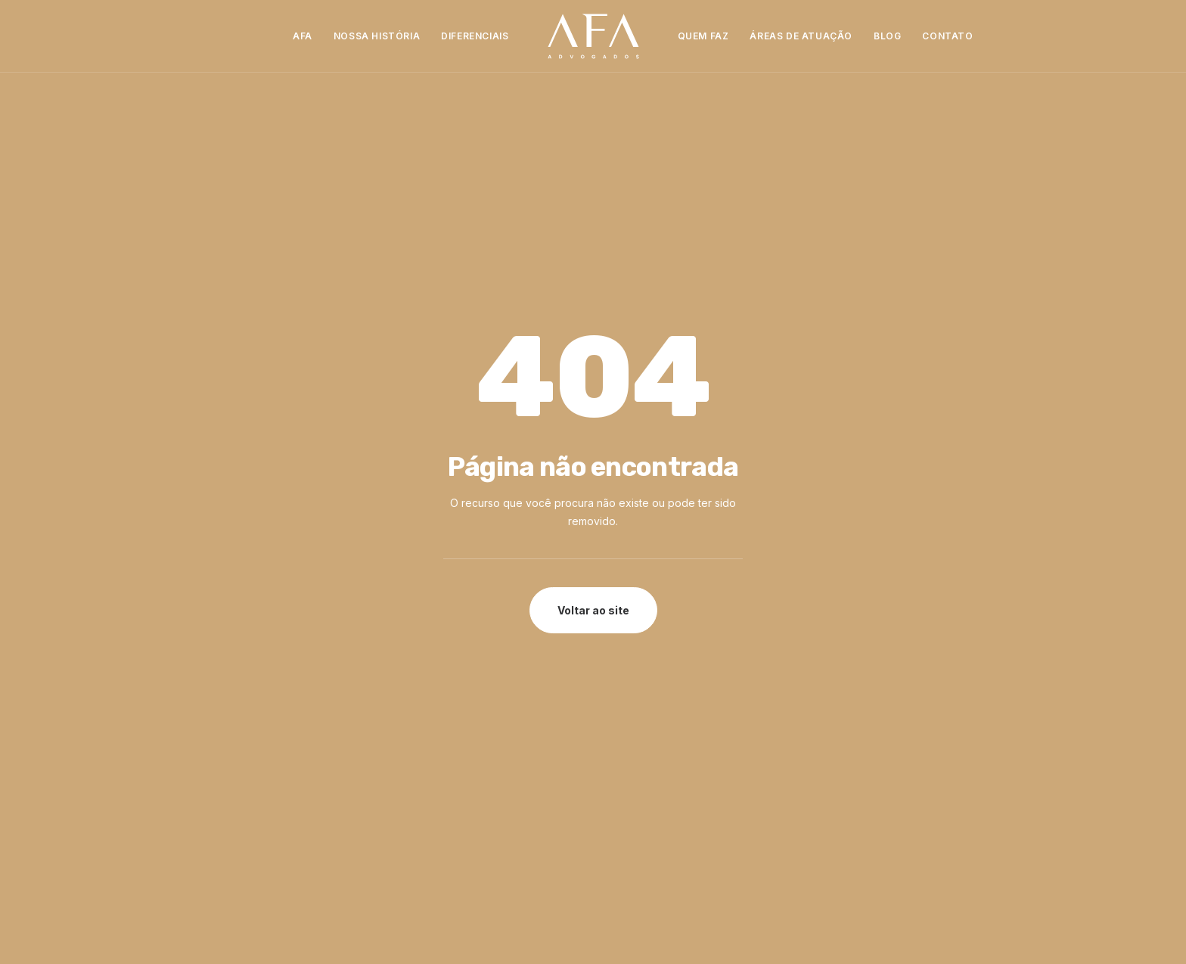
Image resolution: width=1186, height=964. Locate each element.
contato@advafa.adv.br (680, 791)
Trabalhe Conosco (444, 801)
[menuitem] (302, 36)
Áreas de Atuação (801, 36)
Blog (887, 36)
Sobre (413, 726)
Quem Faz (703, 36)
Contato (947, 36)
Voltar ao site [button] (593, 400)
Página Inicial (430, 707)
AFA (302, 36)
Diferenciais (474, 36)
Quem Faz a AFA (439, 763)
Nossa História (377, 36)
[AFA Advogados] (593, 36)
